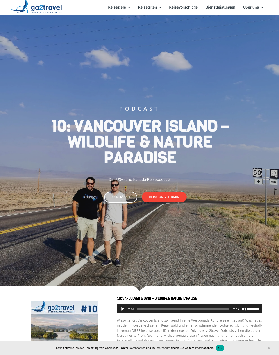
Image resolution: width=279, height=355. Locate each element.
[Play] (122, 309)
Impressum (163, 348)
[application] (189, 308)
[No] (269, 349)
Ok (220, 348)
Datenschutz (137, 348)
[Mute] (244, 309)
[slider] (183, 309)
